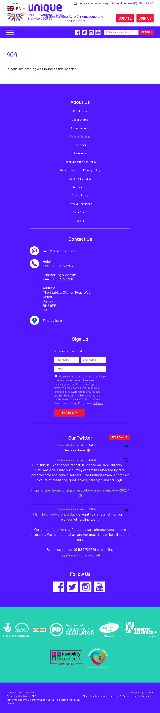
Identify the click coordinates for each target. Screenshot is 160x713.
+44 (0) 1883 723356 (141, 3)
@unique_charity (75, 445)
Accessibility (80, 187)
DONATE (125, 18)
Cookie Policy (80, 195)
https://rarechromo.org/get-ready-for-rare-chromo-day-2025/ (80, 490)
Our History (80, 111)
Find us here (52, 320)
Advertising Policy (80, 178)
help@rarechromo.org (76, 555)
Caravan (149, 692)
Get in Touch (80, 212)
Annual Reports (80, 128)
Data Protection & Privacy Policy (80, 170)
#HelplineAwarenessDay (56, 514)
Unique (61, 445)
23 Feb (92, 509)
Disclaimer (80, 145)
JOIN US (145, 18)
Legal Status (80, 119)
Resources (80, 153)
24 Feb (92, 445)
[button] (10, 31)
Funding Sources (80, 136)
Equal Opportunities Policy (80, 161)
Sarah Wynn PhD (27, 696)
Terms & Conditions (80, 203)
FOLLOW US (119, 437)
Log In (80, 220)
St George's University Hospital (137, 696)
